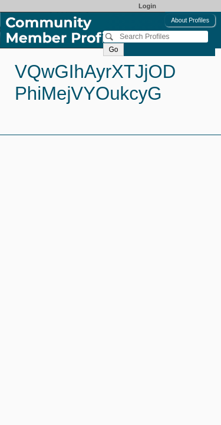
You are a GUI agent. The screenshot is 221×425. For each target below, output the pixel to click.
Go (113, 49)
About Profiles (190, 20)
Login (147, 5)
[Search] (155, 36)
